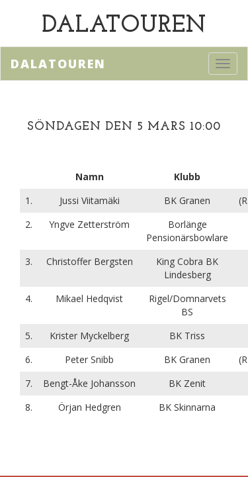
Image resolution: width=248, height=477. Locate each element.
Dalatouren (58, 64)
